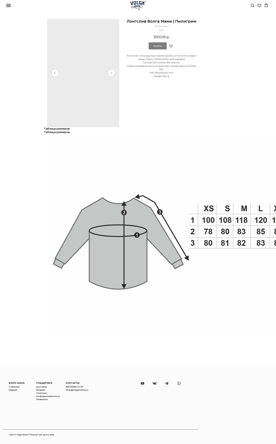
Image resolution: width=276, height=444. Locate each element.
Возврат (40, 390)
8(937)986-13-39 (74, 386)
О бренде (14, 386)
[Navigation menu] (8, 5)
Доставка (41, 386)
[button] (252, 5)
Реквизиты (42, 399)
